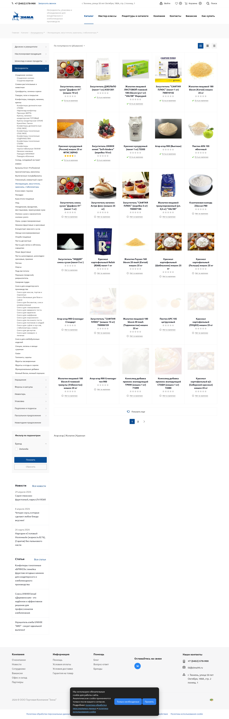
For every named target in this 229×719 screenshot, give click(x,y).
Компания (159, 15)
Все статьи (40, 559)
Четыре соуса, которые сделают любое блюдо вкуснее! (27, 516)
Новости (16, 664)
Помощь (57, 659)
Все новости (39, 485)
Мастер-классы (107, 15)
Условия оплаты (62, 664)
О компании (19, 659)
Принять (149, 701)
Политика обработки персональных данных (48, 713)
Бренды (98, 668)
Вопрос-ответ (101, 664)
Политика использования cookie (187, 713)
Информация (61, 654)
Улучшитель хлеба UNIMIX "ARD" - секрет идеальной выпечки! (28, 626)
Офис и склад (19, 677)
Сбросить (30, 466)
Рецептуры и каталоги (135, 15)
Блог (96, 659)
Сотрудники (18, 668)
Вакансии (191, 15)
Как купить (208, 15)
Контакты (175, 15)
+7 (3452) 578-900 (198, 661)
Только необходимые (128, 701)
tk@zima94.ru (195, 667)
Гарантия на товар (63, 673)
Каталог (89, 15)
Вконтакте (137, 666)
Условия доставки (63, 668)
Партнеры (17, 681)
